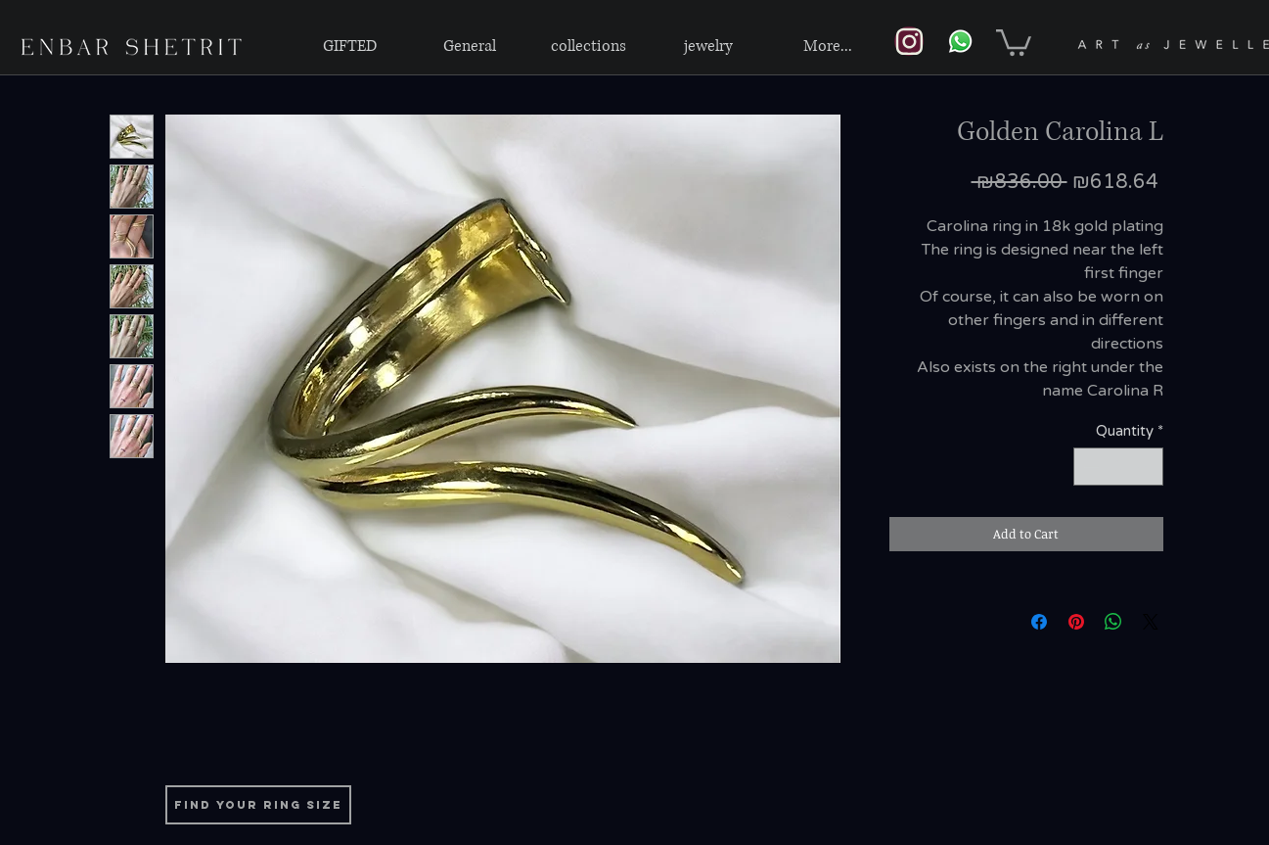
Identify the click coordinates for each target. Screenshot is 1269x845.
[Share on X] (1150, 622)
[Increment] (1147, 466)
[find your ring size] (258, 804)
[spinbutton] (1118, 466)
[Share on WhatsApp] (1113, 622)
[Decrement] (1089, 466)
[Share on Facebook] (1039, 622)
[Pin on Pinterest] (1076, 622)
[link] (1013, 41)
